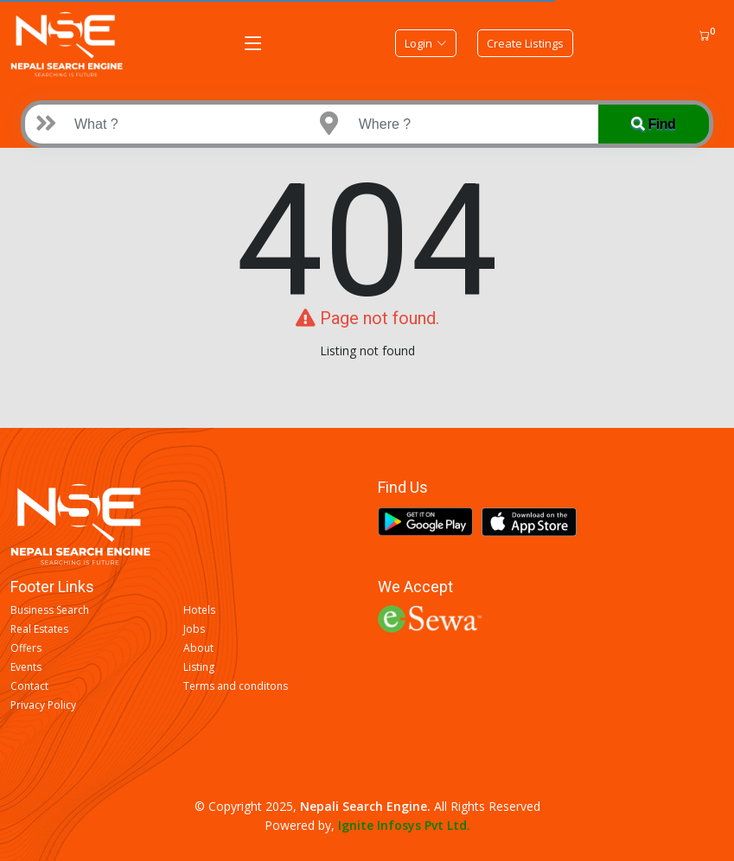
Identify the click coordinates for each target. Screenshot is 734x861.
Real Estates (39, 629)
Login (426, 43)
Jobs (194, 629)
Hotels (199, 610)
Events (25, 667)
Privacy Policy (43, 705)
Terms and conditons (235, 686)
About (198, 648)
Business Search (49, 610)
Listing (198, 667)
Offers (25, 648)
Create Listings (525, 43)
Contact (29, 686)
